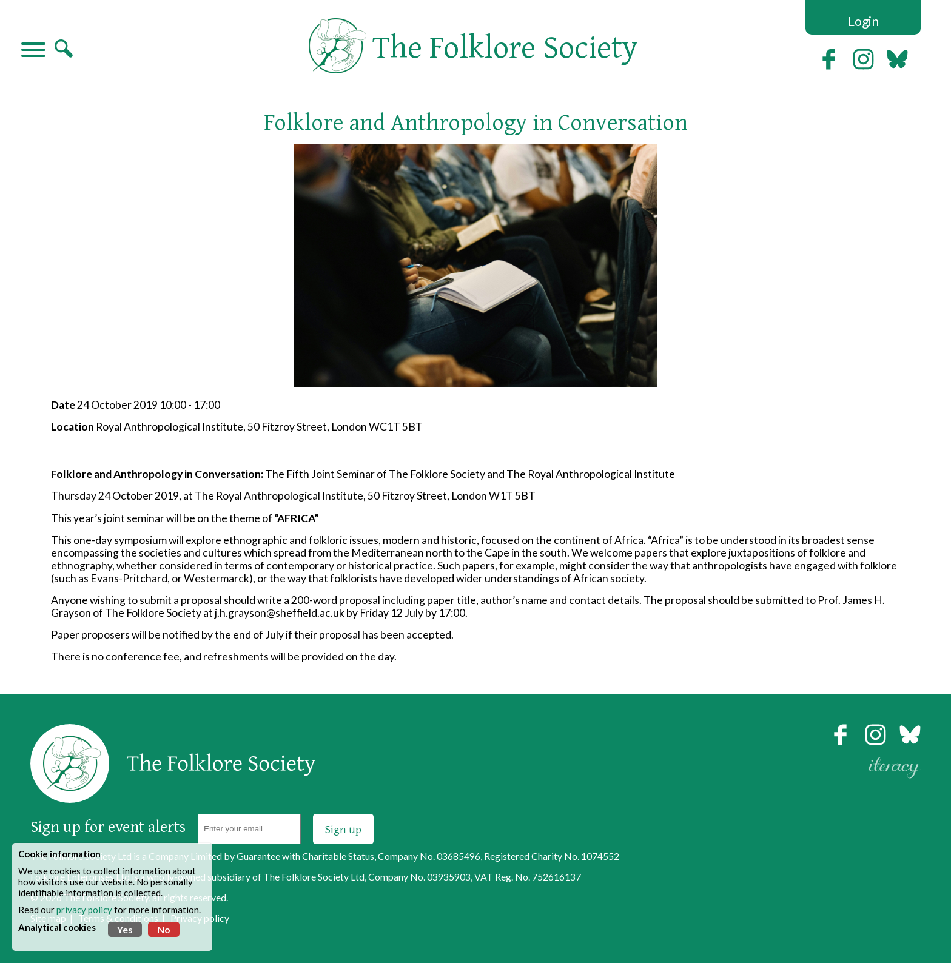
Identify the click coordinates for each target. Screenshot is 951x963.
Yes (125, 929)
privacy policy (84, 909)
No (163, 929)
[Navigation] (33, 50)
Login (863, 21)
